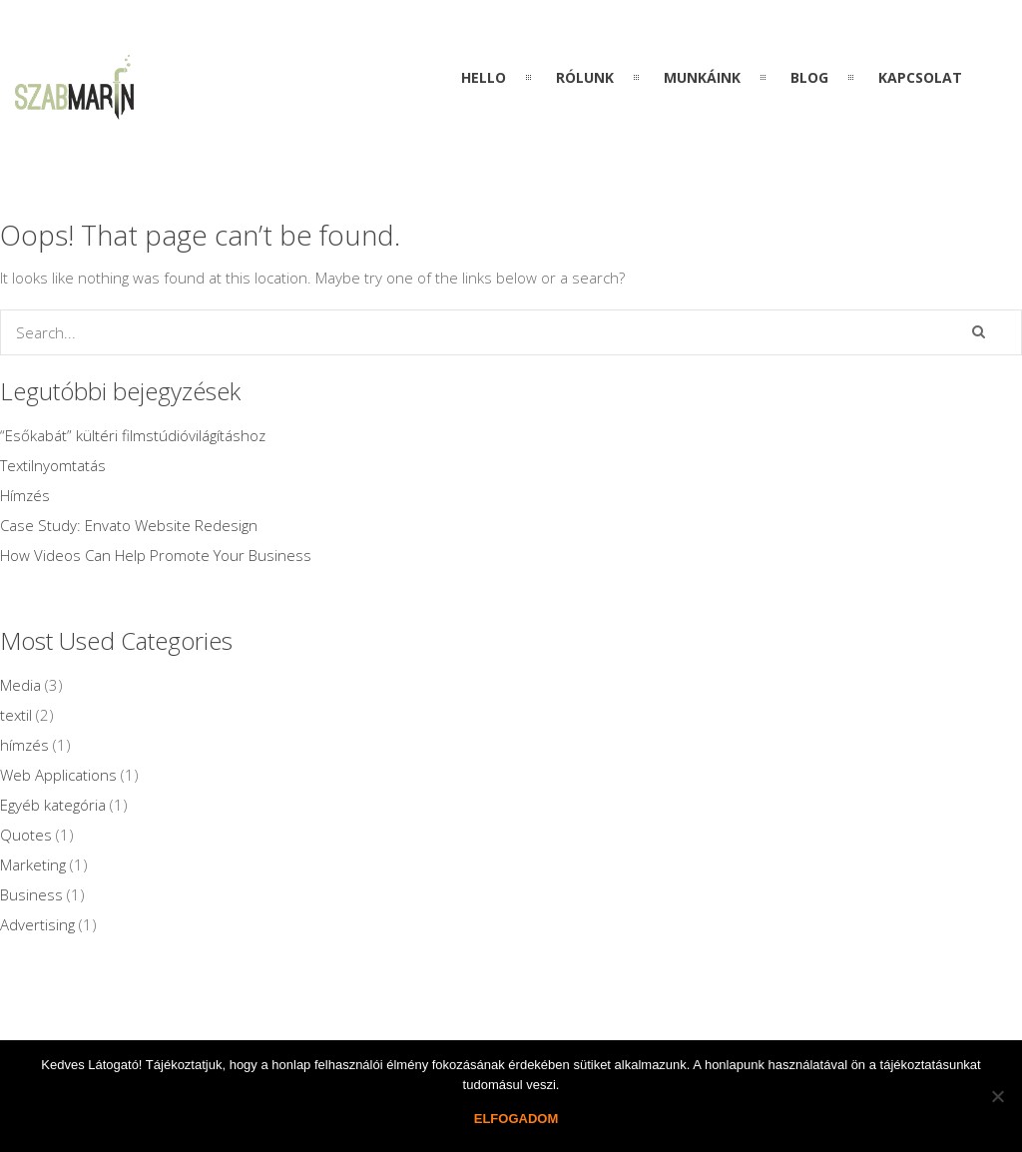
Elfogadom (516, 1118)
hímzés (24, 745)
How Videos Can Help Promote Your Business (155, 555)
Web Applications (58, 775)
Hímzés (25, 495)
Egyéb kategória (53, 805)
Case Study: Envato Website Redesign (128, 525)
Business (31, 894)
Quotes (26, 835)
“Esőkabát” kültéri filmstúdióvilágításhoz (132, 435)
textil (16, 715)
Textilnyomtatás (53, 465)
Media (20, 685)
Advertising (37, 924)
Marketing (33, 864)
